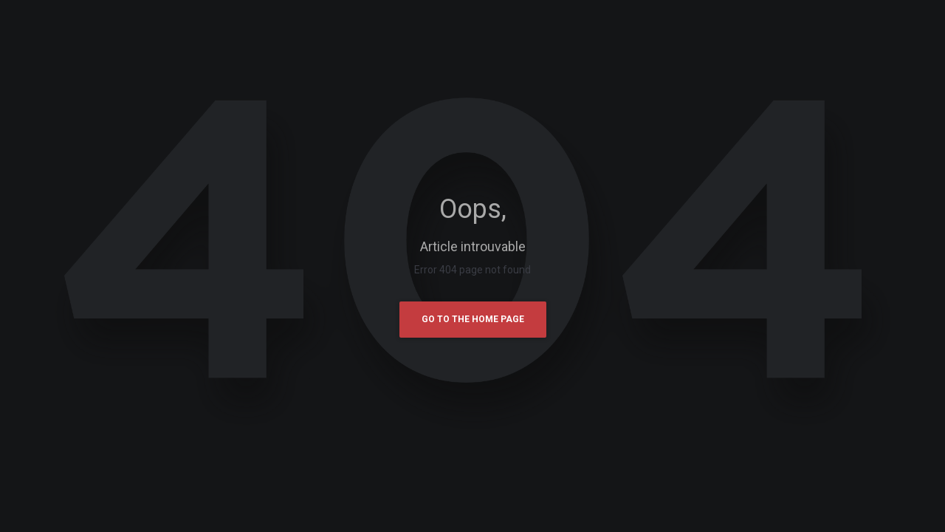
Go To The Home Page (473, 319)
